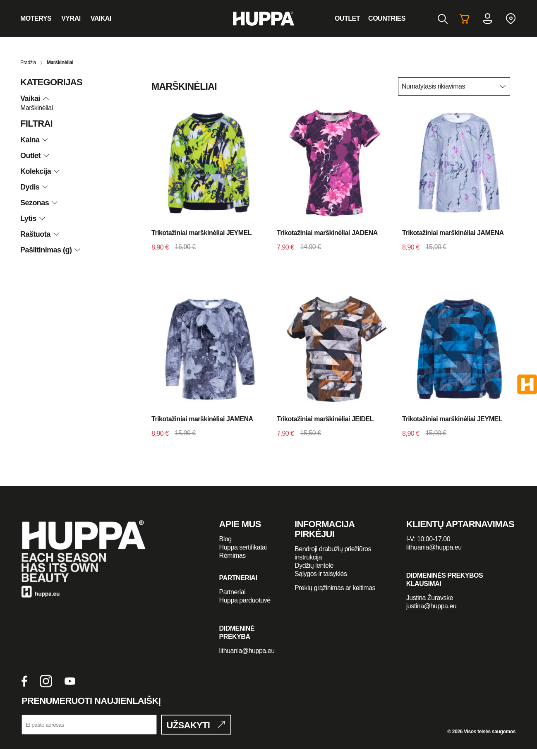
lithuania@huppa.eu (247, 650)
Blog (225, 539)
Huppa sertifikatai (243, 547)
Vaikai (101, 18)
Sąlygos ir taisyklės (321, 573)
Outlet (347, 18)
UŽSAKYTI (188, 725)
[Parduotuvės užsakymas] (454, 86)
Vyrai (71, 18)
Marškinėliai (36, 107)
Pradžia (28, 62)
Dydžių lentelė (314, 565)
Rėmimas (232, 555)
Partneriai (232, 591)
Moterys (35, 18)
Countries (386, 18)
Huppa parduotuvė (245, 600)
